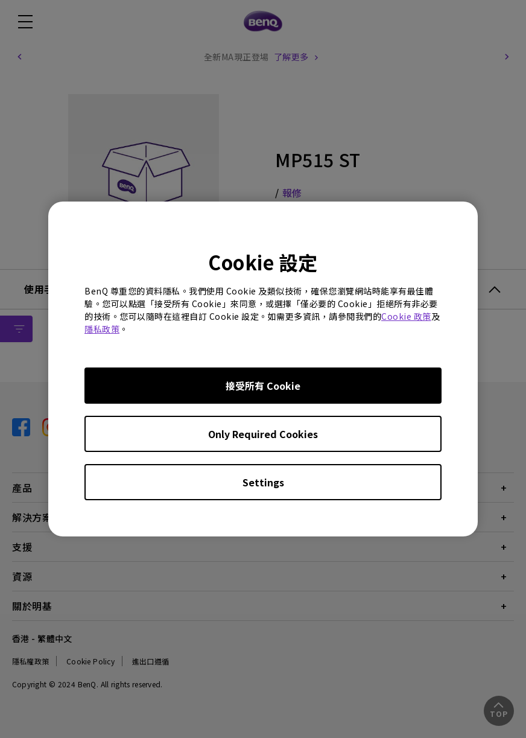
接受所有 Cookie (263, 385)
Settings (263, 482)
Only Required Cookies (263, 434)
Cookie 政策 (406, 316)
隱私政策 (101, 329)
